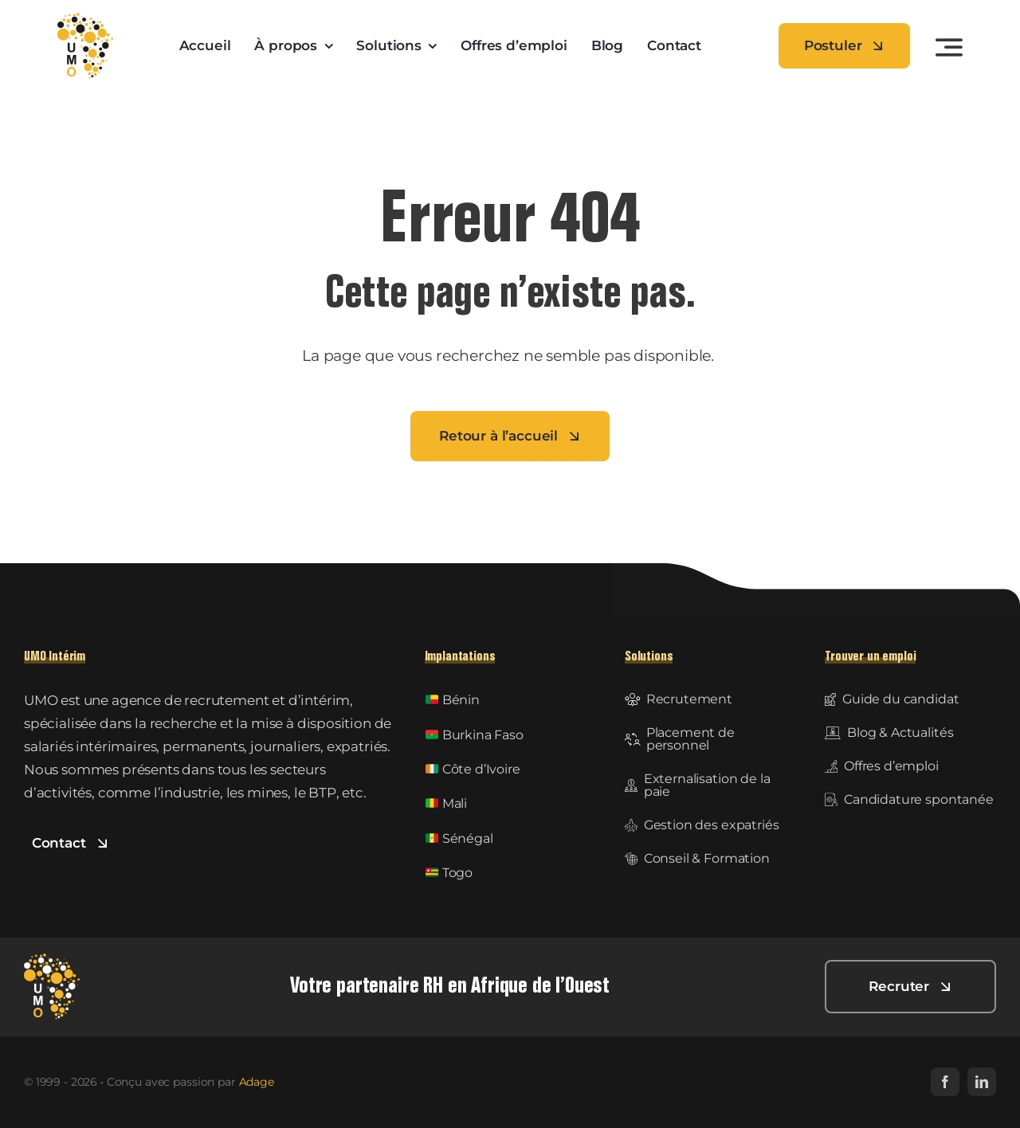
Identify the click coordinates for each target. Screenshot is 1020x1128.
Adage (256, 1082)
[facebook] (945, 1081)
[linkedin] (981, 1081)
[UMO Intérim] (52, 960)
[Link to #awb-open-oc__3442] (949, 47)
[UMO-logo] (85, 19)
